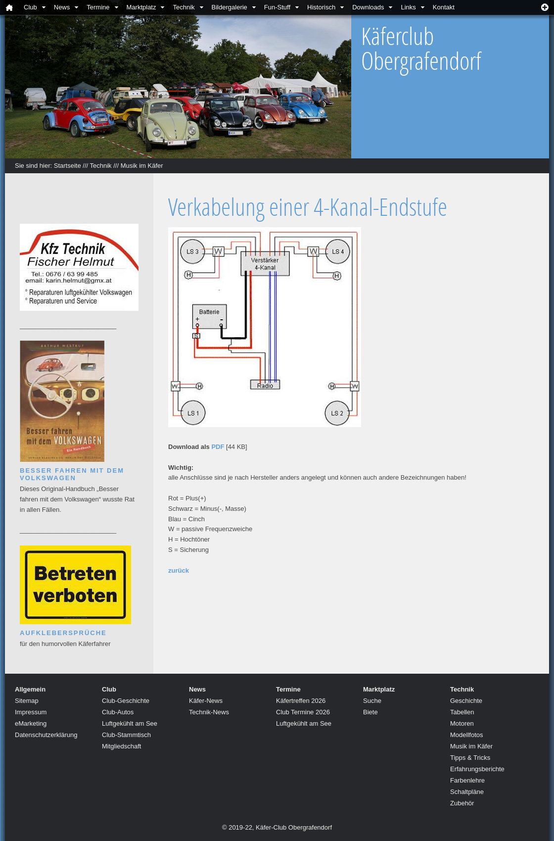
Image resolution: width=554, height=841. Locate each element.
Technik (183, 7)
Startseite (67, 165)
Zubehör (462, 803)
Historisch (321, 7)
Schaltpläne (467, 791)
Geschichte (466, 700)
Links (408, 7)
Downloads (368, 7)
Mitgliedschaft (121, 746)
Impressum (30, 712)
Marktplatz (141, 7)
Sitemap (27, 700)
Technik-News (209, 712)
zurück (178, 570)
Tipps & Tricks (470, 757)
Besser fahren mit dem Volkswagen (72, 474)
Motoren (462, 723)
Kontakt (444, 7)
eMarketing (30, 723)
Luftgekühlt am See (129, 723)
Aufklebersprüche (63, 633)
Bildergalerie (229, 7)
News (62, 7)
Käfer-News (206, 700)
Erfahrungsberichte (477, 769)
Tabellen (462, 712)
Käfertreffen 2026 (300, 700)
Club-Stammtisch (126, 735)
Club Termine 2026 (303, 712)
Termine (98, 7)
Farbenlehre (467, 780)
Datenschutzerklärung (46, 735)
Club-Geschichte (125, 700)
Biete (370, 712)
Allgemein (30, 689)
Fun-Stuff (277, 7)
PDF (217, 446)
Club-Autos (118, 712)
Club (30, 7)
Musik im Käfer (142, 165)
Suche (372, 700)
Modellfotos (466, 735)
